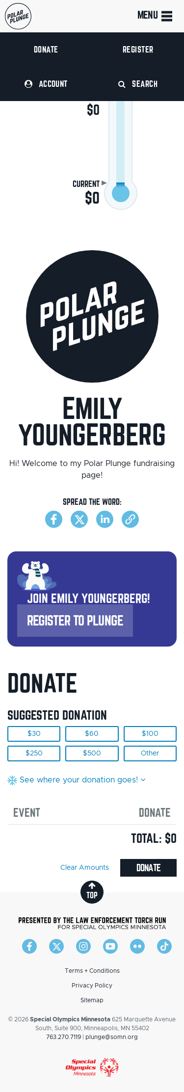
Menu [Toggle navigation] (155, 16)
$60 (92, 733)
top (92, 891)
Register (138, 49)
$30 (34, 733)
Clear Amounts (84, 867)
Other (150, 753)
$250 (34, 753)
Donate (46, 49)
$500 (92, 753)
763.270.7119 (63, 1037)
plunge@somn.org (111, 1037)
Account (46, 83)
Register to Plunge (75, 620)
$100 (150, 733)
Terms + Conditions (92, 971)
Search (138, 83)
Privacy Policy (92, 985)
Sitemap (92, 1000)
